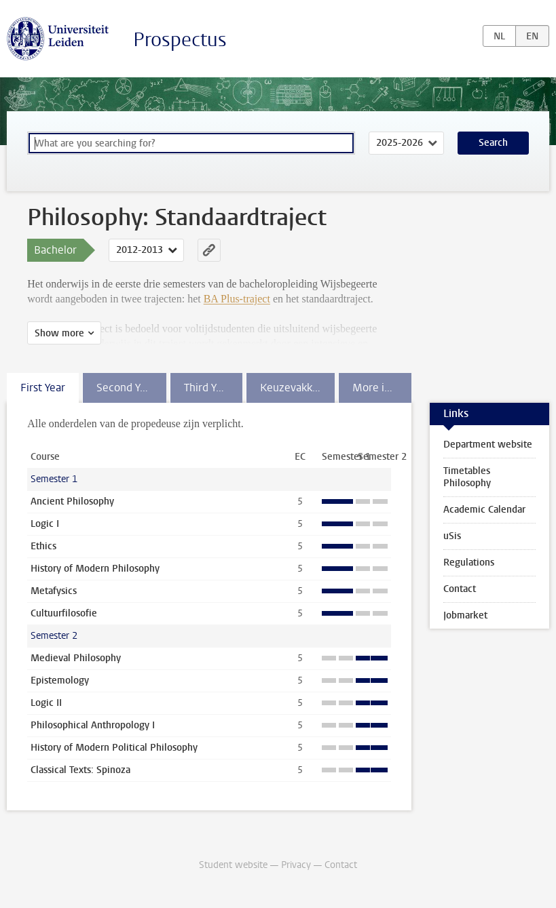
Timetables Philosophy (467, 477)
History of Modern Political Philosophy (114, 747)
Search (493, 142)
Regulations (468, 562)
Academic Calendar (484, 509)
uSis (452, 536)
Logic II (46, 702)
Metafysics (54, 591)
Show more (59, 333)
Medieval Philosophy (76, 658)
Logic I (45, 523)
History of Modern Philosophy (95, 568)
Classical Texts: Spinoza (80, 770)
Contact (459, 589)
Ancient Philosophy (72, 501)
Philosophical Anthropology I (93, 725)
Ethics (43, 546)
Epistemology (60, 680)
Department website (487, 444)
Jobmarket (465, 615)
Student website (233, 864)
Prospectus (180, 39)
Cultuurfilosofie (64, 613)
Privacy (296, 864)
